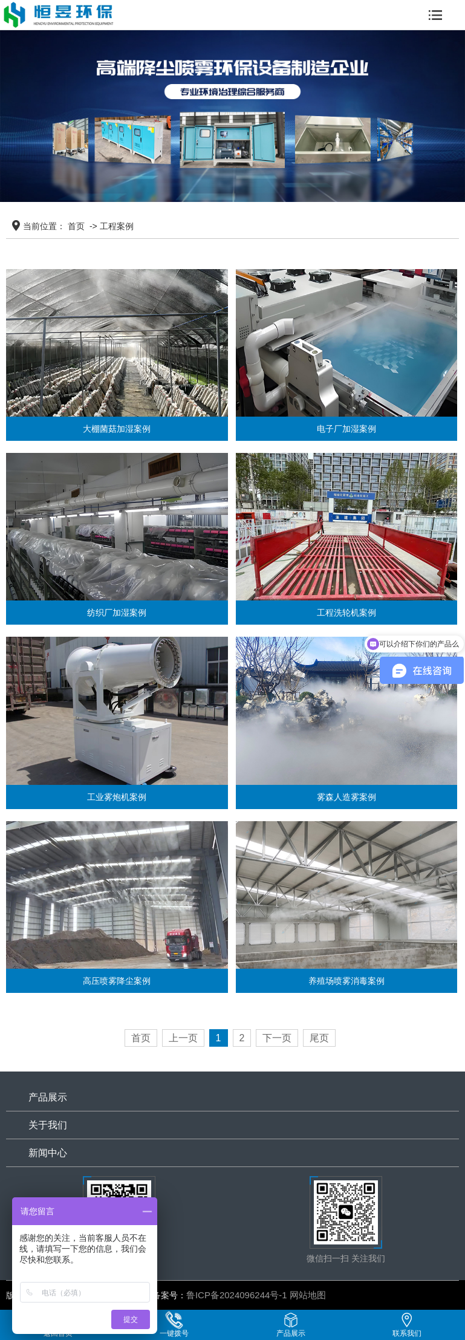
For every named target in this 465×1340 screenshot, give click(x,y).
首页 (76, 226)
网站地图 (308, 1295)
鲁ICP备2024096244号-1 (236, 1295)
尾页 (319, 1038)
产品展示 (47, 1097)
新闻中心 (47, 1153)
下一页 (276, 1038)
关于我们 (47, 1125)
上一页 (183, 1038)
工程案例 (117, 226)
